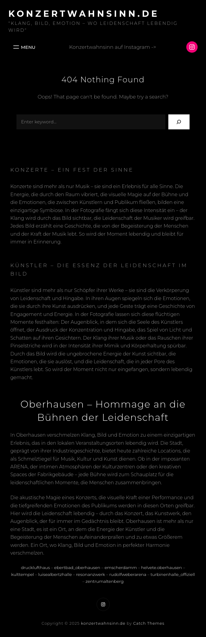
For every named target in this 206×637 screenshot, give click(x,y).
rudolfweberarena (128, 574)
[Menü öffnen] (23, 47)
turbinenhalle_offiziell (173, 574)
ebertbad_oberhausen (77, 567)
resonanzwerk (90, 574)
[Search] (179, 121)
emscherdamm (121, 567)
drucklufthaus (35, 567)
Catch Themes (148, 623)
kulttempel (22, 574)
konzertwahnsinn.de (84, 13)
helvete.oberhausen (161, 567)
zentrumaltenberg (104, 581)
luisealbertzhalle (55, 574)
